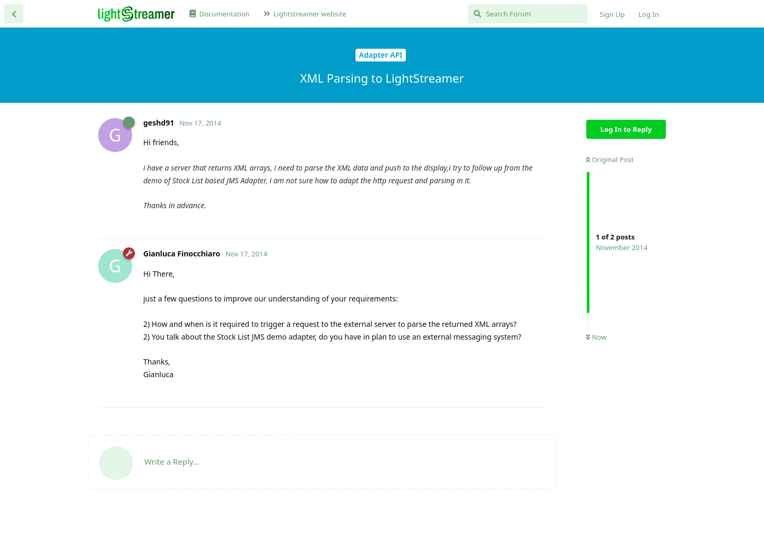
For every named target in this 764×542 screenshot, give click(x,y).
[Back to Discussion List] (13, 13)
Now (596, 337)
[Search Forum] (527, 13)
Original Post (609, 159)
